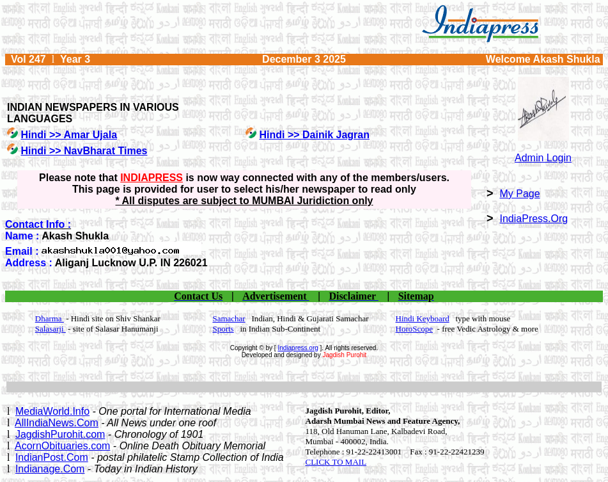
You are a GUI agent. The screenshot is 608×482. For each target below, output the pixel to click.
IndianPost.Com (51, 457)
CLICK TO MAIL (336, 462)
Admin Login (543, 157)
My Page (520, 193)
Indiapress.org (297, 347)
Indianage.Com (50, 468)
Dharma (49, 318)
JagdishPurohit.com (60, 434)
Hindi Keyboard (422, 318)
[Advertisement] (304, 387)
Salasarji (50, 328)
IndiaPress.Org (534, 218)
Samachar (228, 318)
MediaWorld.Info (52, 411)
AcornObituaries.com (62, 445)
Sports (222, 328)
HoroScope (414, 328)
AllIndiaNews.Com (56, 422)
